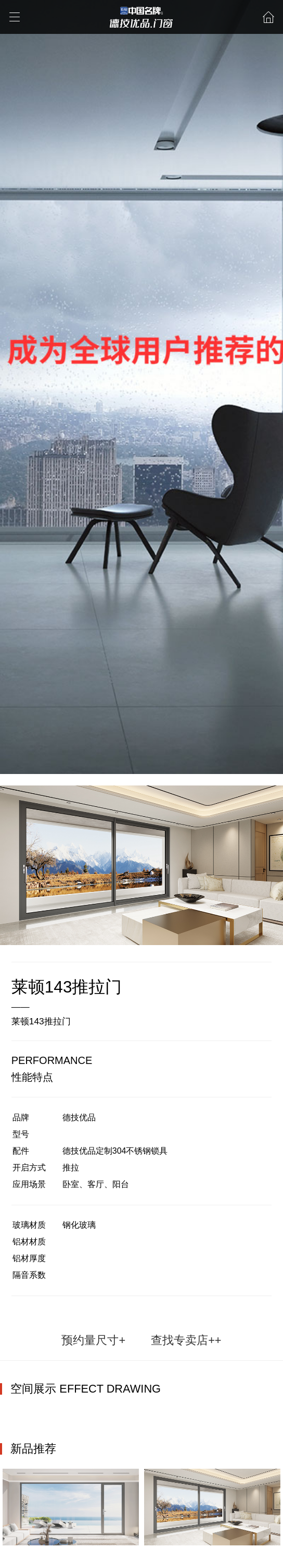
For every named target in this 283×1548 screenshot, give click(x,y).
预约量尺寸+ (93, 1340)
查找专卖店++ (186, 1340)
